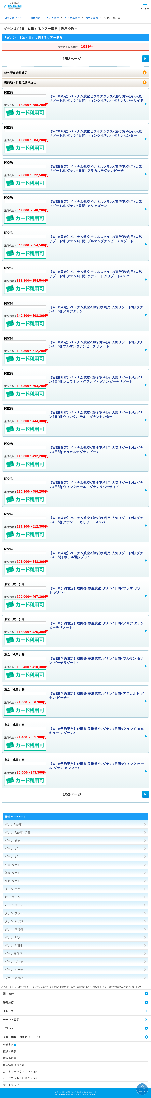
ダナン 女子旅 (14, 921)
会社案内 (8, 1044)
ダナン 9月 (12, 848)
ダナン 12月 (13, 937)
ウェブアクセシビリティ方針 (20, 1078)
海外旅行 (36, 17)
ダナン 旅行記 (14, 977)
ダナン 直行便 (14, 929)
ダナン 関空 (12, 889)
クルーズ (8, 1011)
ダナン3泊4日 (14, 824)
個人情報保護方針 (14, 1064)
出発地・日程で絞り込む (20, 82)
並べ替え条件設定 (15, 72)
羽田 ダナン (12, 864)
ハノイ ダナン (14, 905)
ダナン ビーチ (14, 969)
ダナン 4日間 (13, 945)
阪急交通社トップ (15, 17)
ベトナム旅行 (72, 17)
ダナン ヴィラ (14, 961)
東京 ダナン (12, 880)
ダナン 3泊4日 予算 (18, 832)
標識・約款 (10, 1051)
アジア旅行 (52, 17)
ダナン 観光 (12, 840)
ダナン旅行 (92, 17)
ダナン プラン (14, 913)
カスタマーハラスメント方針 (20, 1071)
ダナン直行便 (13, 953)
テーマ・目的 (11, 1019)
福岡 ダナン (12, 872)
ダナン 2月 (12, 856)
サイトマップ (11, 1084)
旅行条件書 (10, 1058)
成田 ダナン (12, 897)
